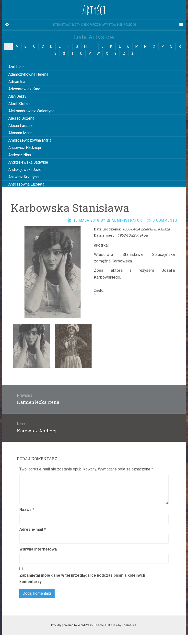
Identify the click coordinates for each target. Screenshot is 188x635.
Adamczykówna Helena (28, 74)
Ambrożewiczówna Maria (29, 140)
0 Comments (165, 220)
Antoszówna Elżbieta (26, 184)
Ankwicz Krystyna (23, 177)
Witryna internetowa (38, 549)
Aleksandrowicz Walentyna (31, 111)
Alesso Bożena (21, 118)
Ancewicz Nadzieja (24, 147)
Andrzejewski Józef (25, 169)
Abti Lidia (16, 67)
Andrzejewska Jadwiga (28, 162)
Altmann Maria (20, 133)
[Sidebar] (7, 25)
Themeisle (129, 625)
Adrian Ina (16, 81)
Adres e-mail (32, 529)
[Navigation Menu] (181, 25)
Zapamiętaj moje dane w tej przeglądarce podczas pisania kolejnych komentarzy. (82, 578)
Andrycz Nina (19, 155)
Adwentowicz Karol (24, 89)
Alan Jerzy (17, 96)
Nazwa (26, 509)
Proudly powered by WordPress (72, 625)
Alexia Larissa (20, 125)
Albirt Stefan (19, 103)
